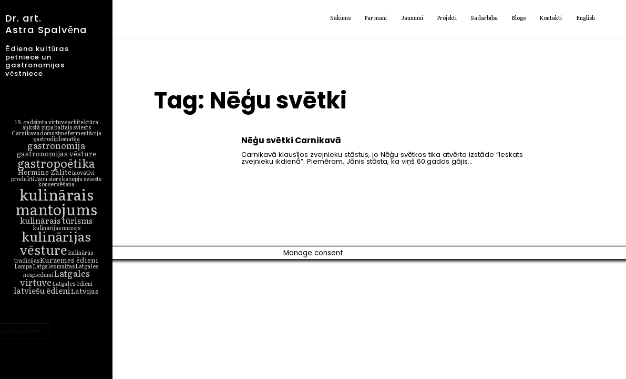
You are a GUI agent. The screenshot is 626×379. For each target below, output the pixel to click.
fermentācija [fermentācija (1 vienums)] (84, 132)
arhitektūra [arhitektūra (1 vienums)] (83, 121)
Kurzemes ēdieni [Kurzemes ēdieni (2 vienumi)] (69, 259)
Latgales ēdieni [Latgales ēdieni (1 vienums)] (72, 283)
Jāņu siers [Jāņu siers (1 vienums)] (48, 178)
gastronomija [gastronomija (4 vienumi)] (56, 145)
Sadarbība (484, 18)
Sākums (340, 18)
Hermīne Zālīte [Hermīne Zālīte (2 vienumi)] (44, 171)
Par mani (375, 18)
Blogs (518, 18)
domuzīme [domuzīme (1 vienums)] (53, 132)
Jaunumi (412, 18)
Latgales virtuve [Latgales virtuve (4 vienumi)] (55, 277)
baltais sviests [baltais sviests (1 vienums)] (72, 127)
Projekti (447, 18)
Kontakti (550, 18)
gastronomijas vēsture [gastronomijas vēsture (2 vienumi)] (56, 153)
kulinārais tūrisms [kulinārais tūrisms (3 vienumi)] (56, 220)
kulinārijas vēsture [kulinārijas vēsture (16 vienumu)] (55, 242)
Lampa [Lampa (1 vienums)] (23, 266)
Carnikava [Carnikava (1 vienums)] (25, 132)
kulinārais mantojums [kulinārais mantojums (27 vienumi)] (56, 201)
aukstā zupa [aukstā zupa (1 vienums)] (38, 127)
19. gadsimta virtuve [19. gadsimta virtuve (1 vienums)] (41, 121)
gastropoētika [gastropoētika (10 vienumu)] (56, 163)
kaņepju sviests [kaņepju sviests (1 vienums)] (81, 178)
